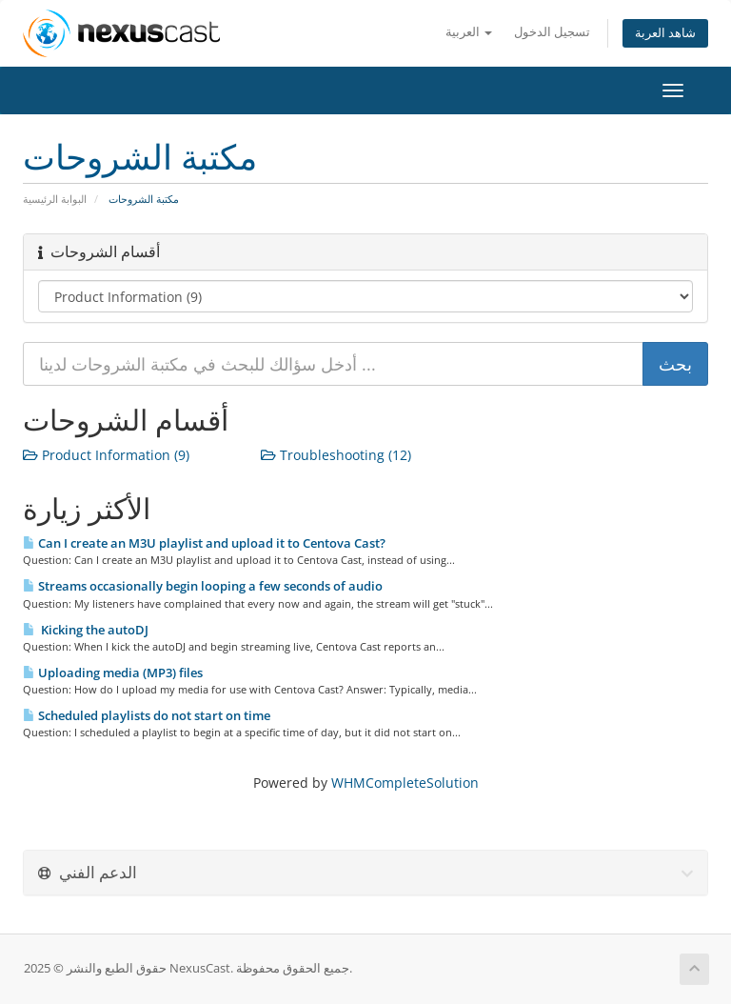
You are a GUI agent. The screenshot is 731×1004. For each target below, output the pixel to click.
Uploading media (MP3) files (113, 672)
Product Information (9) (106, 455)
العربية (468, 32)
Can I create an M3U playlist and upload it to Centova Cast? (204, 543)
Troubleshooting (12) (336, 455)
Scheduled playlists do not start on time (146, 715)
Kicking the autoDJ (85, 629)
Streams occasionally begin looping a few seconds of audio (203, 585)
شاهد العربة (665, 33)
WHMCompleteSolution (405, 782)
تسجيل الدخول (552, 32)
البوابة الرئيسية (55, 198)
